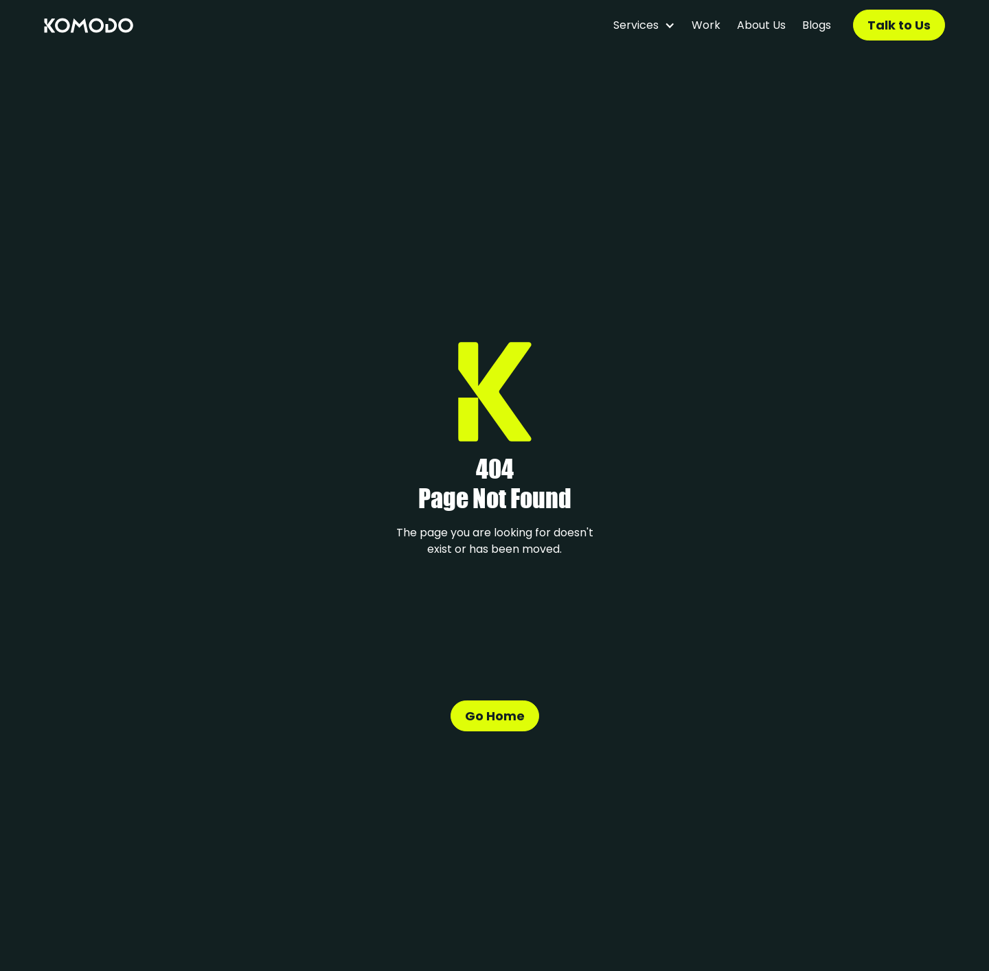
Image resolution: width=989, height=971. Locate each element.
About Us (761, 25)
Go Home (495, 715)
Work (706, 25)
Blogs (816, 25)
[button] (644, 25)
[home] (88, 25)
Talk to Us (899, 25)
